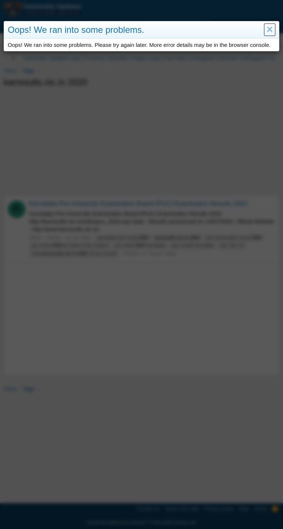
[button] (269, 30)
